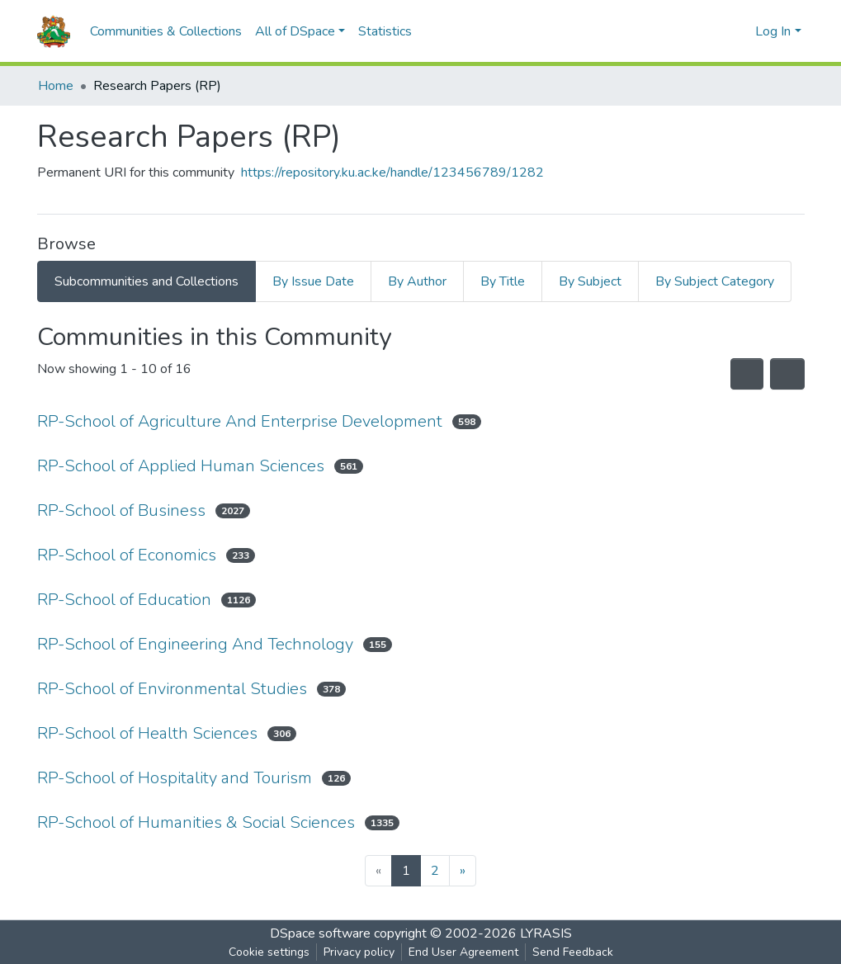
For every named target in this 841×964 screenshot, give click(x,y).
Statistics (385, 31)
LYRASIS (546, 933)
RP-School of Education (124, 599)
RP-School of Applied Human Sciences (180, 466)
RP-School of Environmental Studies (172, 689)
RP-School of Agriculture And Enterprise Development (239, 421)
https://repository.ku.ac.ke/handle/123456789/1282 (392, 172)
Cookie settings (269, 952)
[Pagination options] (787, 374)
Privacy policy (359, 952)
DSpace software (320, 933)
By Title (502, 281)
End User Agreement (463, 952)
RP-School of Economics (126, 555)
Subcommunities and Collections (146, 281)
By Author (417, 281)
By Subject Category (714, 281)
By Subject (590, 281)
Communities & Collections (166, 31)
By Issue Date (313, 281)
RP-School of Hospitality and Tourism (174, 778)
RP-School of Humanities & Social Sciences (196, 822)
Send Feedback (572, 952)
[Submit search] (713, 31)
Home (55, 86)
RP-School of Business (121, 510)
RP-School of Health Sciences (147, 733)
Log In (773, 31)
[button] (738, 31)
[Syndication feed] (746, 374)
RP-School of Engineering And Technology (195, 644)
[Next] (462, 870)
